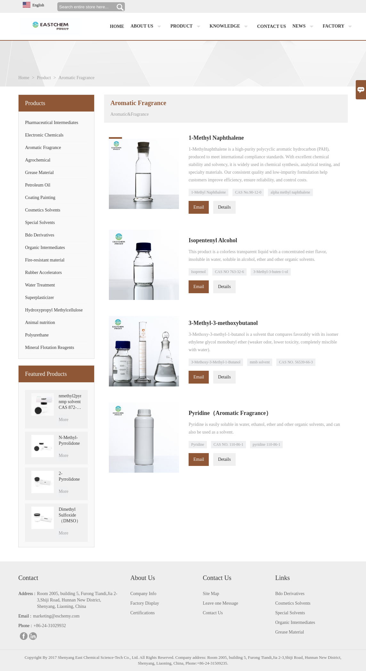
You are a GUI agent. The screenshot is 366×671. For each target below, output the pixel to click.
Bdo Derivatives (39, 235)
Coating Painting (40, 197)
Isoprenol (198, 271)
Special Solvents (40, 222)
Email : (24, 616)
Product (186, 26)
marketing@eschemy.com (56, 616)
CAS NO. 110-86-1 (228, 444)
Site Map (211, 593)
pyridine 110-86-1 (267, 444)
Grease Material (39, 172)
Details (224, 207)
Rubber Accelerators (43, 272)
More (63, 419)
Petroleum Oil (37, 185)
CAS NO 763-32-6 (229, 271)
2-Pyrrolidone (69, 476)
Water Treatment (40, 285)
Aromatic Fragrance (43, 147)
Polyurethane (37, 335)
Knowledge (230, 26)
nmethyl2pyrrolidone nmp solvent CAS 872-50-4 (70, 401)
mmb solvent (260, 362)
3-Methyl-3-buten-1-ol (270, 271)
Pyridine (197, 444)
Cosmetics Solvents (42, 210)
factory (339, 26)
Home (117, 26)
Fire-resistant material (44, 260)
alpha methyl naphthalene (290, 192)
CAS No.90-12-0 (248, 192)
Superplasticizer (39, 297)
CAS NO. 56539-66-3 (296, 362)
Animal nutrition (40, 322)
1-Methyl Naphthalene (208, 192)
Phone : (25, 625)
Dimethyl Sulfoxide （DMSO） (69, 515)
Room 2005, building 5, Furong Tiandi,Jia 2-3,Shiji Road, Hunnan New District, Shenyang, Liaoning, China (77, 600)
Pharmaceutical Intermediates (51, 122)
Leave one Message (220, 603)
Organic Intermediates (45, 247)
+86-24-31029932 (50, 625)
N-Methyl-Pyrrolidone (69, 440)
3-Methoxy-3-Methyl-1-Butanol (215, 362)
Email (198, 207)
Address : (26, 593)
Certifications (142, 612)
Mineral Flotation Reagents (49, 347)
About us (147, 26)
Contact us (271, 26)
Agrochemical (37, 160)
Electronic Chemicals (44, 135)
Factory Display (144, 603)
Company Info (143, 593)
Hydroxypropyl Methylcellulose (54, 310)
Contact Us (213, 612)
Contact (28, 577)
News (304, 26)
